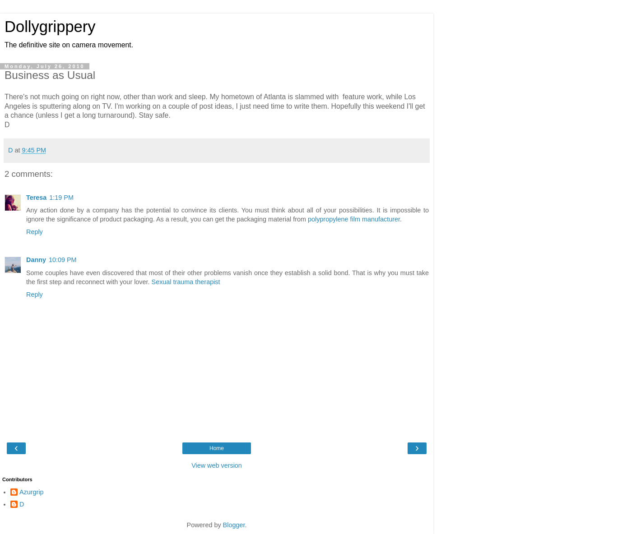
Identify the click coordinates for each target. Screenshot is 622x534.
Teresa (36, 197)
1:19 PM (61, 197)
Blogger (234, 525)
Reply (34, 231)
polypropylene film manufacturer (354, 219)
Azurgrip (31, 492)
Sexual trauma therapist (186, 281)
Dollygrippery (50, 26)
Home (216, 448)
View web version (216, 465)
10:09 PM (63, 259)
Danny (36, 259)
